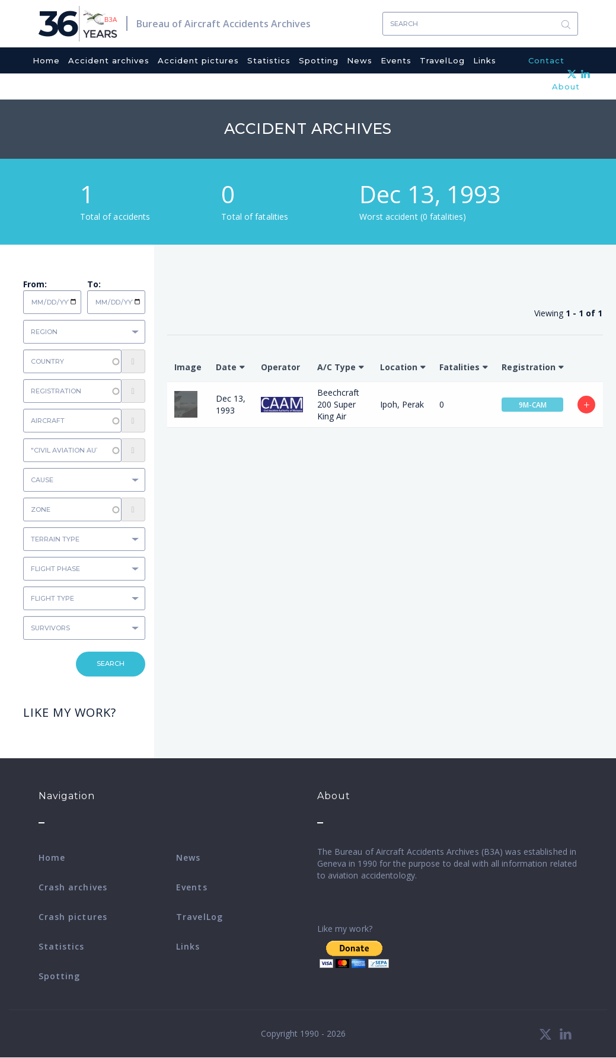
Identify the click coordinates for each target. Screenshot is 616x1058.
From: (35, 284)
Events (396, 60)
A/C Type (336, 367)
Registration (529, 367)
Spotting (319, 60)
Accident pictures (198, 60)
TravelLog (442, 60)
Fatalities (459, 367)
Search (566, 24)
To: (94, 284)
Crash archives (73, 887)
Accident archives (108, 60)
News (359, 60)
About (566, 86)
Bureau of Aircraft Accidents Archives (223, 23)
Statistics (269, 60)
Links (484, 60)
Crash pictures (73, 916)
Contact (546, 60)
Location (398, 367)
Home (46, 60)
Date (226, 367)
